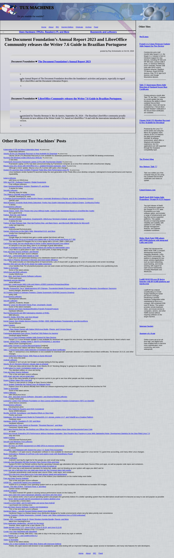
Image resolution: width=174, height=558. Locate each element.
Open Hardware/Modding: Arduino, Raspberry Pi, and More (26, 186)
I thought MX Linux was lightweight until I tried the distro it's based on (30, 466)
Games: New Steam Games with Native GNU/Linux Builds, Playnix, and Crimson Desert (37, 329)
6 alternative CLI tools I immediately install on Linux (23, 368)
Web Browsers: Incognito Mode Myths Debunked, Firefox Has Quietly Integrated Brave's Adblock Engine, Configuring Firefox (52, 203)
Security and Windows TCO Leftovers (18, 442)
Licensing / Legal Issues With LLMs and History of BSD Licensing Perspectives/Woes (36, 284)
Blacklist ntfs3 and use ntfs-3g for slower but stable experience (28, 264)
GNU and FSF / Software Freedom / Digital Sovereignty (25, 182)
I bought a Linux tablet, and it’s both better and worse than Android (29, 503)
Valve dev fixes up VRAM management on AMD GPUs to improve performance (34, 446)
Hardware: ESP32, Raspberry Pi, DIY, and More (22, 421)
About (51, 27)
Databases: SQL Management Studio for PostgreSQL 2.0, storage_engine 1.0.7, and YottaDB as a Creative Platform (48, 417)
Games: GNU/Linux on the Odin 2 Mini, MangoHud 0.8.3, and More (29, 231)
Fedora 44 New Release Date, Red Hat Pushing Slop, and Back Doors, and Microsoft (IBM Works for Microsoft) (46, 223)
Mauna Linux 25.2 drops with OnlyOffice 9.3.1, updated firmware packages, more (35, 166)
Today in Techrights (11, 268)
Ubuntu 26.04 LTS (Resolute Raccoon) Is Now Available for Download (154, 121)
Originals (79, 27)
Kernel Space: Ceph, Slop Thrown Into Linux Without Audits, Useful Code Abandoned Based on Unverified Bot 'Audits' (49, 211)
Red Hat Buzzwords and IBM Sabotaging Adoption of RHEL (26, 313)
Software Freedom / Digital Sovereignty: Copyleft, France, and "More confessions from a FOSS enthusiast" (45, 515)
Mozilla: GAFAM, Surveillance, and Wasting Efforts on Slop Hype (28, 413)
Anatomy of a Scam (147, 333)
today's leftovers (10, 178)
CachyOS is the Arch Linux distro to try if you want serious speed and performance (35, 474)
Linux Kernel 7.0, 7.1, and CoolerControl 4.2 (21, 536)
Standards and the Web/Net (14, 280)
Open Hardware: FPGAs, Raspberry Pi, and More (44, 32)
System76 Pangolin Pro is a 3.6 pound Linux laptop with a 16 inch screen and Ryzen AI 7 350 (39, 239)
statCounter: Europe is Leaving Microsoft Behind (22, 346)
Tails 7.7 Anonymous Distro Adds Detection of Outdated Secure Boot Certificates (153, 87)
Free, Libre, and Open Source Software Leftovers (23, 276)
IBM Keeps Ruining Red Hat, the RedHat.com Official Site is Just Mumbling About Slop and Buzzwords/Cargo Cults (48, 429)
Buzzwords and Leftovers (103, 32)
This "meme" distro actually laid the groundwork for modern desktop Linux (32, 499)
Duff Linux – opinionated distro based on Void (21, 256)
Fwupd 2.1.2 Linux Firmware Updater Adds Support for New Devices (154, 45)
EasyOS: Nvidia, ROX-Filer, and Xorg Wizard (21, 317)
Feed (96, 27)
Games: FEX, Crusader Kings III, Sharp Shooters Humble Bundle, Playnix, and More (36, 519)
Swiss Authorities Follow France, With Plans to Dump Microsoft (28, 356)
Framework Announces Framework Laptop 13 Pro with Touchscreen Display (33, 162)
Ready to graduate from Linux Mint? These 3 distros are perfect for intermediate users (37, 248)
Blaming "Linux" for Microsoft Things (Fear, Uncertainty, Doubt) (28, 305)
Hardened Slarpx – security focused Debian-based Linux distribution (30, 511)
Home (43, 27)
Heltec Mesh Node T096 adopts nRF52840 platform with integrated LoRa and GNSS (153, 240)
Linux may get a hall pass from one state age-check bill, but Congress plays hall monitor (37, 470)
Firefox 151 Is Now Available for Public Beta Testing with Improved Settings (32, 544)
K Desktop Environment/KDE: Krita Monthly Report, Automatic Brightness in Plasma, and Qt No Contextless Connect (49, 198)
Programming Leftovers (13, 207)
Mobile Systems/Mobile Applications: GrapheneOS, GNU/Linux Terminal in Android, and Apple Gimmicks (44, 219)
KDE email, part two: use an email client (19, 376)
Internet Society (146, 326)
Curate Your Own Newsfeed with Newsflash (20, 531)
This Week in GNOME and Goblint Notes (19, 194)
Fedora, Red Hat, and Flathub (15, 215)
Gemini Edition (67, 27)
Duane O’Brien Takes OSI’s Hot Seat (18, 380)
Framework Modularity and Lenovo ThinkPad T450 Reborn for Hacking (31, 333)
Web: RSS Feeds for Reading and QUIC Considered (24, 409)
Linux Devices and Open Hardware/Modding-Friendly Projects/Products (31, 309)
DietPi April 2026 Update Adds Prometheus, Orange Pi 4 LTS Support (154, 198)
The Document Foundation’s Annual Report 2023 (64, 61)
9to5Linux (144, 37)
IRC (57, 27)
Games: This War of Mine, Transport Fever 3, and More (25, 487)
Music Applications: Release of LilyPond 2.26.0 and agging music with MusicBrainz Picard (38, 454)
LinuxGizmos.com (148, 190)
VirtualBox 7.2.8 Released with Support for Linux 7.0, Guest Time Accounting (33, 450)
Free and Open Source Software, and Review (21, 252)
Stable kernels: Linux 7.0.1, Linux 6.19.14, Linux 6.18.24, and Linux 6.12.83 (33, 527)
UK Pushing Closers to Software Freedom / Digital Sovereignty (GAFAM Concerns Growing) (39, 292)
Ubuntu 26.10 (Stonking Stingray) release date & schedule (26, 364)
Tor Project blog (147, 159)
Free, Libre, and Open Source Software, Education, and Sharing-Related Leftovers (35, 397)
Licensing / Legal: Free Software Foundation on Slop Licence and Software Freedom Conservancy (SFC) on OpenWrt (49, 401)
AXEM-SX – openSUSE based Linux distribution (22, 482)
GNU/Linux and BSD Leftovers (15, 272)
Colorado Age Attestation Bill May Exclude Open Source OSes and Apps (31, 462)
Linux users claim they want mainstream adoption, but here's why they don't (33, 495)
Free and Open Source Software (16, 372)
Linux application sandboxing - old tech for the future (24, 523)
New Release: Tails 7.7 (148, 167)
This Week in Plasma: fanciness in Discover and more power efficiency (31, 260)
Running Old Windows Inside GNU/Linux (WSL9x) (23, 158)
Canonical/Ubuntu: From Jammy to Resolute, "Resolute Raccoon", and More (33, 425)
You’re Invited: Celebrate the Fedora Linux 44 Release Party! (27, 384)
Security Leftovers (10, 190)
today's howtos (9, 227)
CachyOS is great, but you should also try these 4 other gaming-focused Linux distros (36, 243)
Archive (88, 27)
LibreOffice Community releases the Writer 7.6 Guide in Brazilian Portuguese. (80, 98)
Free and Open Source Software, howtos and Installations (26, 507)
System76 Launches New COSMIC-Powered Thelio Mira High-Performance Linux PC (36, 170)
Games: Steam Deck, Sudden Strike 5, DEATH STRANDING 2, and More (32, 341)
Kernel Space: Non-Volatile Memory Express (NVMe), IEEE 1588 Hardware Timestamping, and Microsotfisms (46, 321)
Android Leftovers (10, 235)
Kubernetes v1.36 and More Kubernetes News (21, 149)
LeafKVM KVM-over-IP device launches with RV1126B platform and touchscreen (154, 281)
